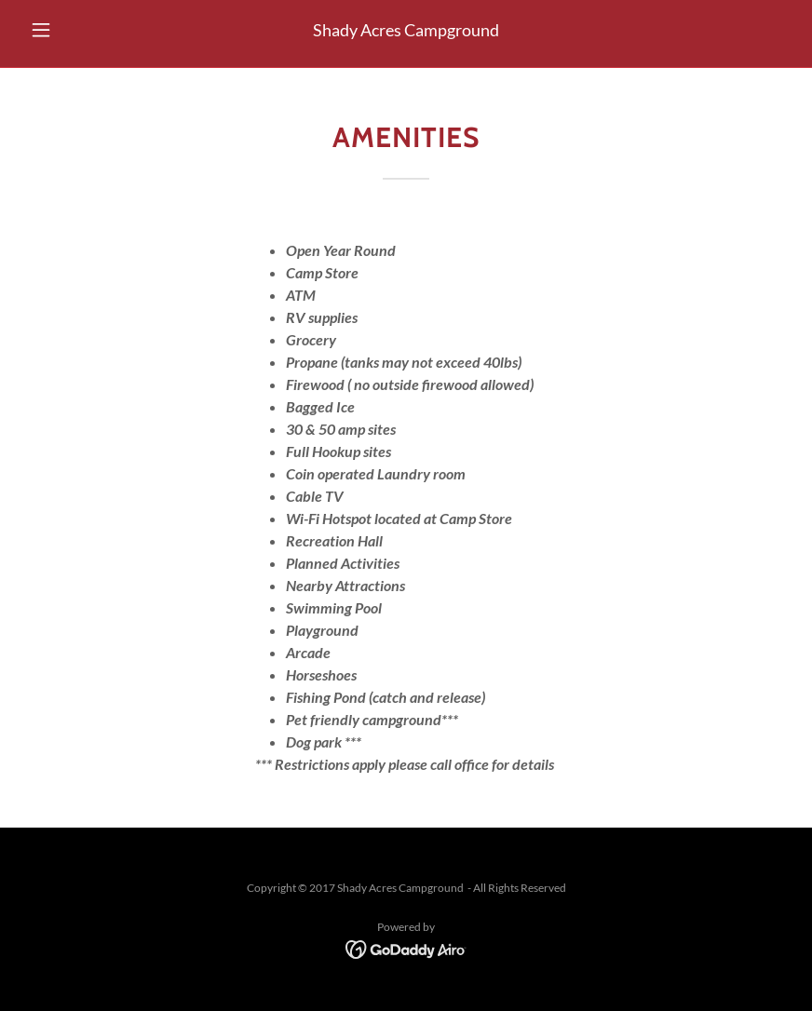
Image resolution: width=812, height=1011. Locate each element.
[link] (406, 948)
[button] (80, 29)
